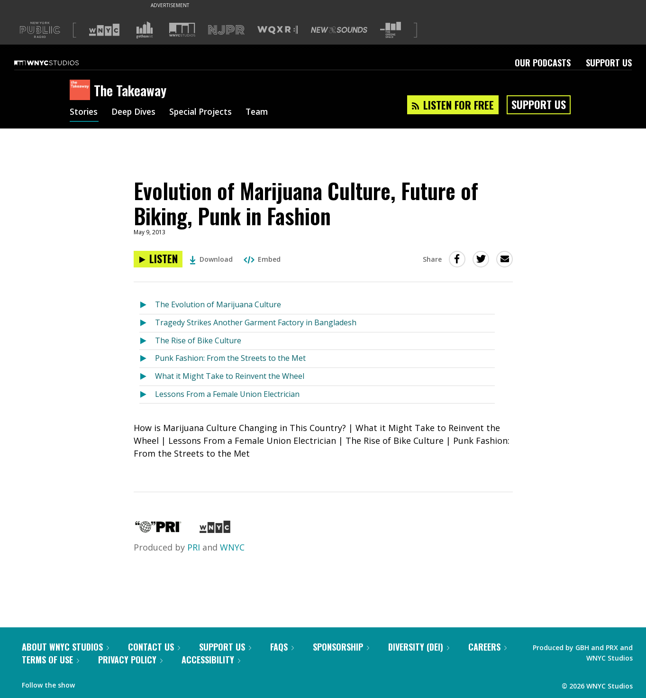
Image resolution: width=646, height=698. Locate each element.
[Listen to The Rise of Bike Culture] (147, 341)
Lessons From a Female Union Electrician (227, 394)
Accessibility (211, 659)
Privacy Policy (130, 659)
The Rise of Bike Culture (198, 340)
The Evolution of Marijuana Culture (218, 304)
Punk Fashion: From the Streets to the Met (230, 358)
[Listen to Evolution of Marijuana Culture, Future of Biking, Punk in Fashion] (158, 259)
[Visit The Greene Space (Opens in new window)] (390, 30)
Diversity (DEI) (418, 647)
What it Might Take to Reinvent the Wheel (229, 376)
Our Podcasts (543, 62)
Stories (84, 113)
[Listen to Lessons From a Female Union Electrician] (147, 395)
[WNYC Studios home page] (58, 62)
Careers (487, 647)
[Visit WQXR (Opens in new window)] (277, 30)
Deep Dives (135, 113)
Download (211, 259)
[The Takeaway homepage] (82, 90)
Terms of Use (50, 659)
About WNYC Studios (65, 647)
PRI (193, 547)
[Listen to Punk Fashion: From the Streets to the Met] (147, 358)
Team (265, 113)
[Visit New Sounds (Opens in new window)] (339, 30)
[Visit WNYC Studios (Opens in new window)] (182, 30)
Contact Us (154, 647)
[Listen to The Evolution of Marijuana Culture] (147, 305)
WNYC (232, 547)
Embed (262, 259)
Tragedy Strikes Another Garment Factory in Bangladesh (255, 322)
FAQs (282, 647)
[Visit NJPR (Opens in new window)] (226, 30)
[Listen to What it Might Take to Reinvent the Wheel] (147, 377)
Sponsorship (341, 647)
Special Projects (206, 113)
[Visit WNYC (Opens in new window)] (104, 30)
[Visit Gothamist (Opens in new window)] (144, 29)
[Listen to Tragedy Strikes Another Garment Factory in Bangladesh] (147, 323)
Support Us (609, 62)
